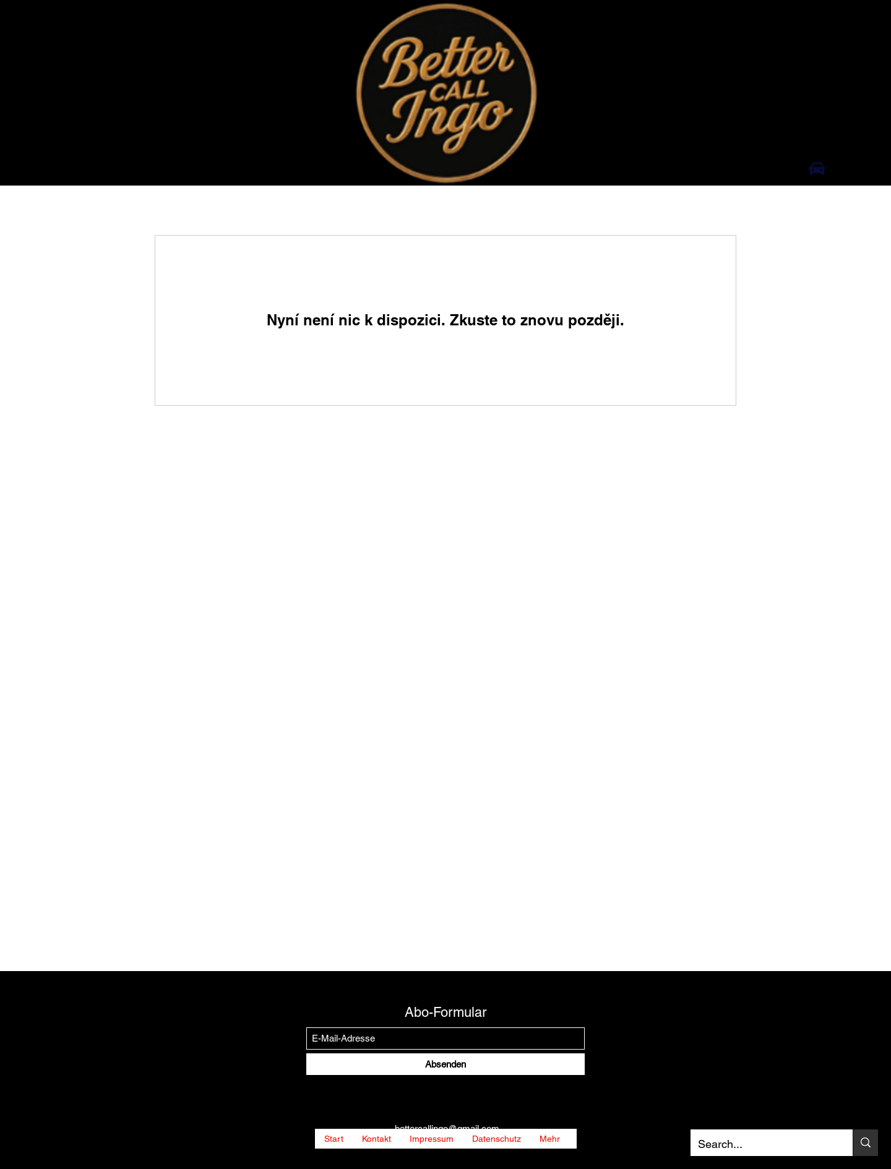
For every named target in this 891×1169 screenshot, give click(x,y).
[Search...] (762, 1144)
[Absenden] (445, 1064)
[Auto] (817, 168)
